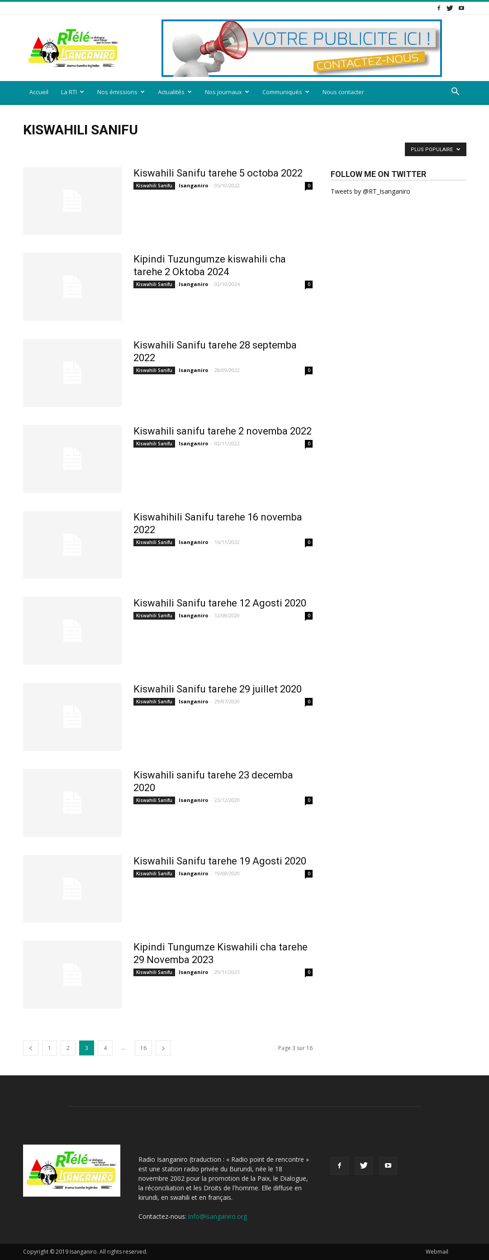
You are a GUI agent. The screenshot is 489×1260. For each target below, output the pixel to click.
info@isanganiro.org (217, 1216)
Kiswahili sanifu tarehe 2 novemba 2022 (222, 431)
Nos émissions (121, 92)
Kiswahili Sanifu (154, 185)
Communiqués (285, 92)
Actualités (175, 92)
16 (143, 1048)
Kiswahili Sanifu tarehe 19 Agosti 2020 (219, 861)
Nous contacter (343, 92)
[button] (455, 92)
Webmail (437, 1251)
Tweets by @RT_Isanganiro (370, 191)
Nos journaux (227, 92)
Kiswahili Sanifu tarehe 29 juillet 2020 (217, 689)
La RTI (72, 92)
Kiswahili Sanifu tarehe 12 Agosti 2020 (219, 603)
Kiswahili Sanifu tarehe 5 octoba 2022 (218, 173)
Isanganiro (193, 185)
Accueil (38, 92)
